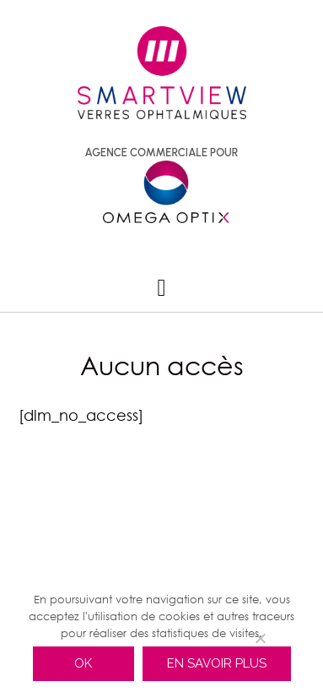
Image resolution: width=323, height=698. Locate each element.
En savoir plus (216, 663)
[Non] (259, 638)
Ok (83, 663)
